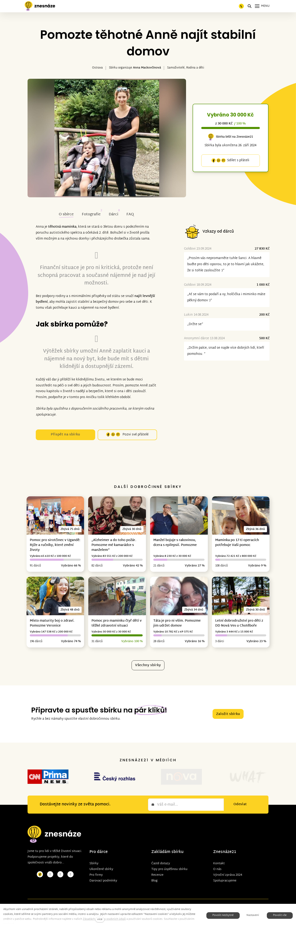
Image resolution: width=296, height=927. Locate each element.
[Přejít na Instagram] (50, 858)
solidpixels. (106, 894)
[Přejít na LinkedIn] (70, 858)
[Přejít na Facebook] (40, 858)
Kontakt (219, 846)
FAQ (130, 214)
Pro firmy (96, 858)
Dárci (113, 214)
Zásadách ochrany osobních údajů (104, 919)
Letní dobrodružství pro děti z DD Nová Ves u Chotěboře (239, 623)
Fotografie (91, 214)
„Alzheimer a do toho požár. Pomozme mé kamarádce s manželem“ (113, 545)
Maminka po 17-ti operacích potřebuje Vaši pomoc (237, 542)
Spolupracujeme (224, 864)
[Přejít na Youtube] (60, 858)
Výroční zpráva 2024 (227, 858)
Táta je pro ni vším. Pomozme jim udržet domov (177, 623)
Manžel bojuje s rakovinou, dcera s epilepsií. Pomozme (175, 542)
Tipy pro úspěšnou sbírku (169, 852)
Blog (154, 864)
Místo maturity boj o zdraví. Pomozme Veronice (52, 623)
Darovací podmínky (103, 864)
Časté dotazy (160, 846)
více (99, 919)
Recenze (157, 858)
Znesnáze (222, 835)
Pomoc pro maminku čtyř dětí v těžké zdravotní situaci (116, 623)
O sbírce (66, 214)
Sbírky (93, 846)
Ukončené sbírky (101, 852)
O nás (217, 852)
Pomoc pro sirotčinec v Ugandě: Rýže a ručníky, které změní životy (55, 545)
